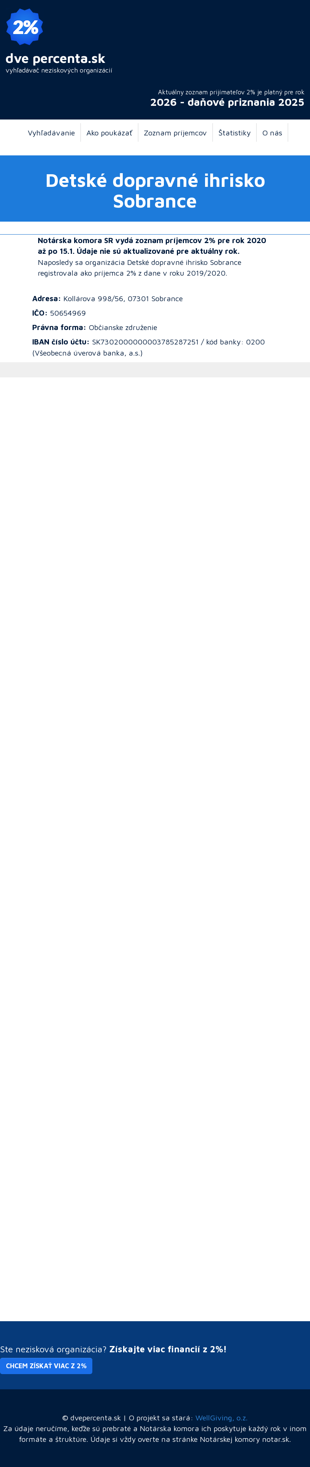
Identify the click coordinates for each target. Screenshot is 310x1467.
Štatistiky (234, 132)
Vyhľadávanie (51, 132)
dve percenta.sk (56, 58)
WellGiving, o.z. (221, 1417)
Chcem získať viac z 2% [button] (46, 1366)
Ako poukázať (109, 132)
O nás (272, 132)
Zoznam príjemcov (175, 132)
